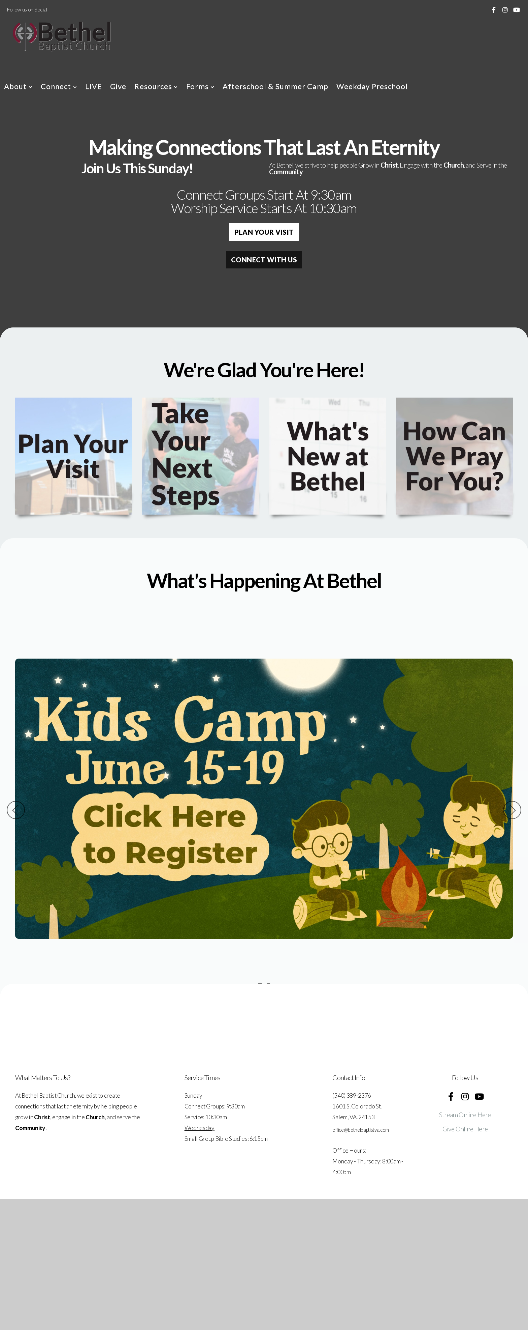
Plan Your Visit (264, 232)
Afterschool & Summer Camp (275, 86)
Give (118, 86)
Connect (59, 86)
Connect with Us (264, 260)
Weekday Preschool (372, 86)
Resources (156, 86)
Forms (200, 86)
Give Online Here (465, 1129)
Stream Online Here (465, 1114)
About (18, 86)
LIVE (93, 86)
